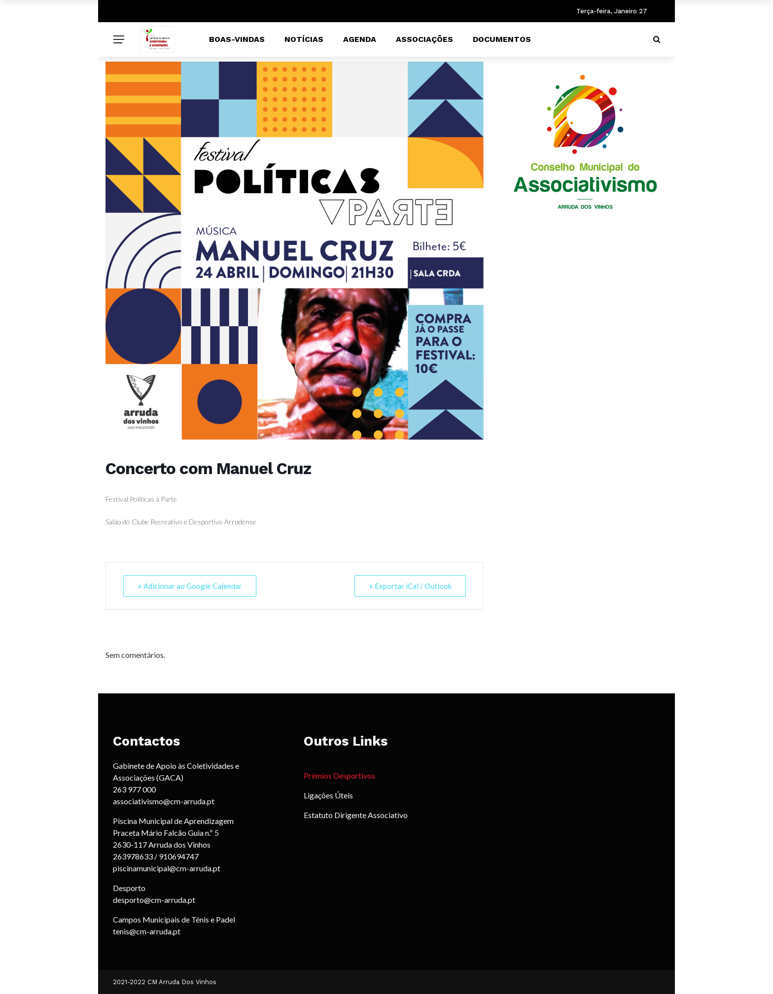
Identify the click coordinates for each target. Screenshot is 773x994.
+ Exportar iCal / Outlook (410, 586)
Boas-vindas (237, 39)
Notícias (303, 39)
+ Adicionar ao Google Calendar (190, 586)
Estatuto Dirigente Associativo (356, 815)
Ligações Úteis (328, 795)
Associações (424, 39)
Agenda (359, 39)
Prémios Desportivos (339, 775)
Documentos (502, 39)
